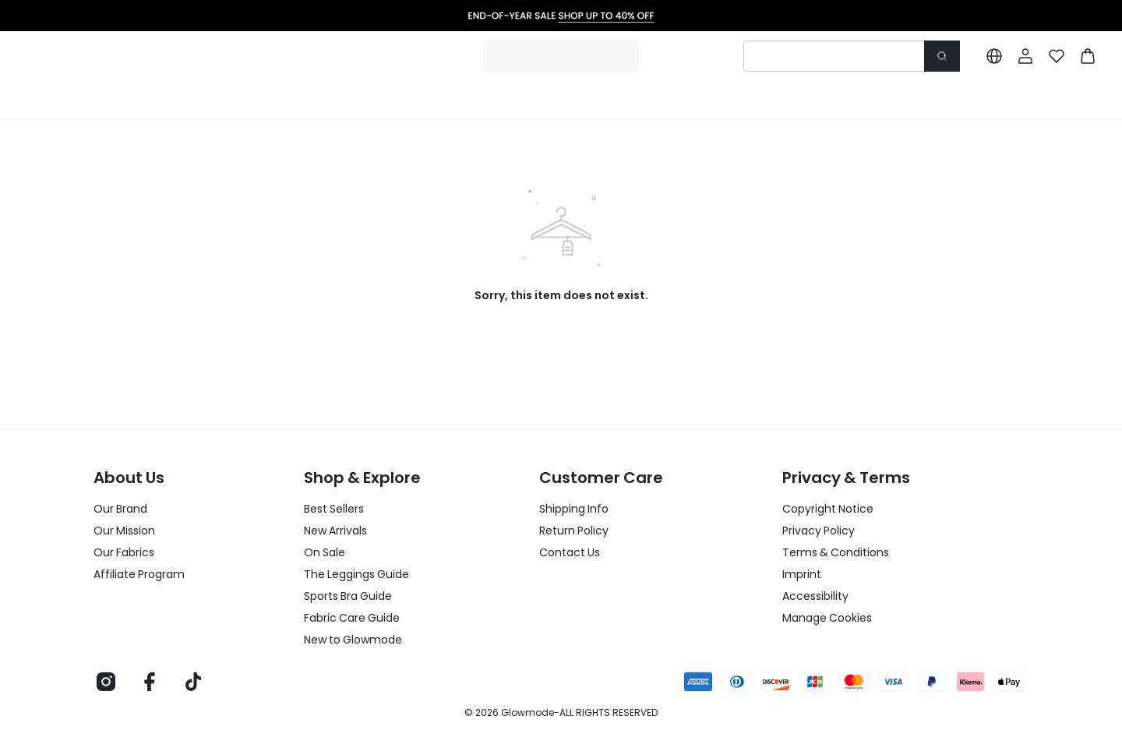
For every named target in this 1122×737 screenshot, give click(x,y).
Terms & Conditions (835, 552)
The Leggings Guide (356, 574)
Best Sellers (334, 509)
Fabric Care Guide (352, 618)
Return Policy (574, 530)
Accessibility (815, 596)
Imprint (801, 574)
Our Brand (120, 509)
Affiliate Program (139, 574)
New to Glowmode (353, 639)
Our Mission (124, 530)
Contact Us (569, 552)
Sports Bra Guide (348, 596)
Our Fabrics (124, 552)
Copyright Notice (827, 509)
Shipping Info (574, 509)
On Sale (324, 552)
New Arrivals (335, 530)
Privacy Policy (818, 530)
